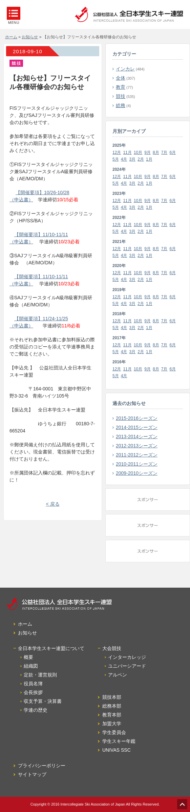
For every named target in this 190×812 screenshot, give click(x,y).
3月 (132, 159)
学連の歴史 (35, 710)
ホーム (11, 37)
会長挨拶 (33, 692)
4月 (124, 159)
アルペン (117, 674)
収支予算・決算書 (43, 701)
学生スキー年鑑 (118, 741)
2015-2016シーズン (136, 418)
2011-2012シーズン (136, 455)
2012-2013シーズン (136, 445)
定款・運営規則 (40, 674)
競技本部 (111, 697)
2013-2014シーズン (136, 436)
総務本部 (111, 706)
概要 (28, 657)
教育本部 (111, 714)
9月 (147, 152)
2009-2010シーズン (136, 473)
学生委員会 (114, 732)
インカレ (125, 69)
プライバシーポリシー (41, 765)
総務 (120, 105)
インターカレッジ (127, 657)
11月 (127, 152)
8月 (156, 152)
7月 (164, 152)
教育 (120, 87)
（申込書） (21, 199)
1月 (149, 159)
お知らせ (30, 37)
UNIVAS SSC (116, 750)
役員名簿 (33, 683)
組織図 (31, 666)
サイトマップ (32, 774)
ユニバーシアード (127, 666)
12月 (116, 152)
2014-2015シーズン (136, 427)
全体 (120, 78)
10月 (138, 152)
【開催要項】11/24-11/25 (41, 318)
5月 (115, 159)
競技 (120, 96)
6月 (173, 152)
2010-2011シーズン (136, 464)
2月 (141, 159)
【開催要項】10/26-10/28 (42, 192)
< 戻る (52, 504)
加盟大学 (111, 723)
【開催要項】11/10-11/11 (41, 234)
